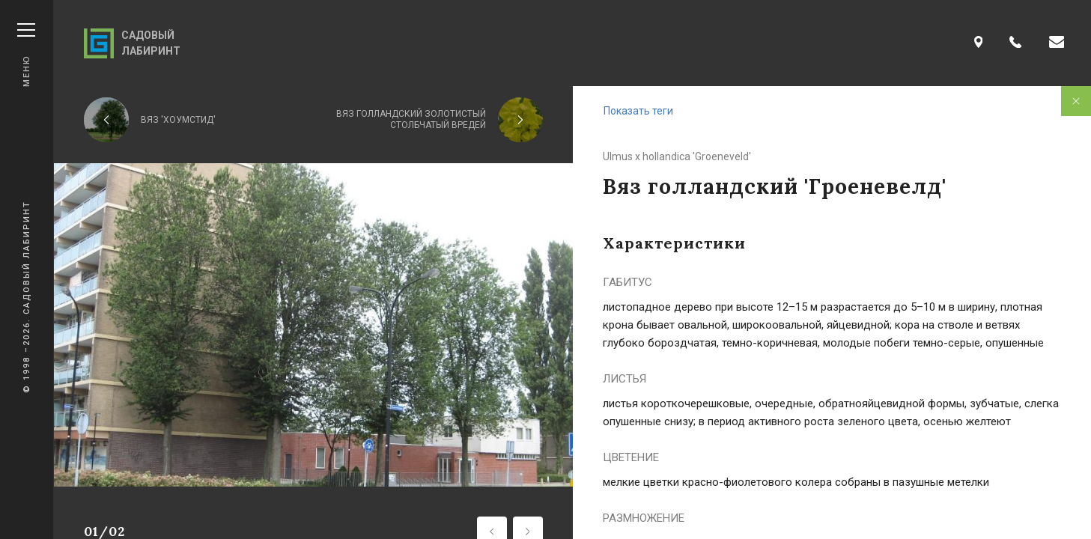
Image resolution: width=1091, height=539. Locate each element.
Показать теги (638, 111)
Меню (26, 55)
